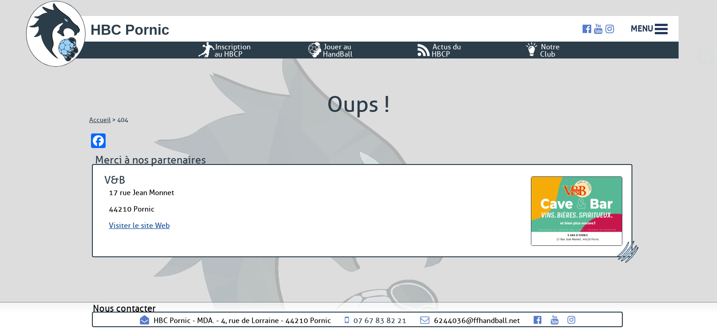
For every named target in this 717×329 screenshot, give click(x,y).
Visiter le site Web (139, 225)
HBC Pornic (130, 30)
